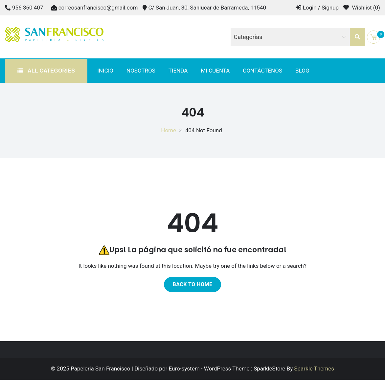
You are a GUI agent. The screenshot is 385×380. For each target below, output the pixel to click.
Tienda (178, 70)
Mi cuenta (215, 70)
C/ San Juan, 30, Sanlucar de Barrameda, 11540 (207, 7)
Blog (302, 70)
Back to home (192, 284)
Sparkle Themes (314, 368)
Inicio (105, 70)
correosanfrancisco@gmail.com (98, 7)
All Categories (50, 71)
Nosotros (140, 70)
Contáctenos (262, 70)
